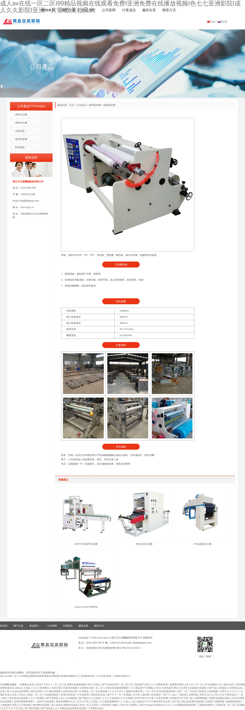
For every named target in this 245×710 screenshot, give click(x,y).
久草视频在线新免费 (185, 705)
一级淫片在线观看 (45, 701)
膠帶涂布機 (21, 122)
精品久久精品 (23, 688)
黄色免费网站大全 (66, 701)
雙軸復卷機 (109, 105)
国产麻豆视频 (32, 708)
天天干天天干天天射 (12, 708)
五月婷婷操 (25, 705)
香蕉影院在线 (98, 694)
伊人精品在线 (226, 684)
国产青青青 (52, 698)
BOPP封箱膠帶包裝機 (86, 544)
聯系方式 (169, 10)
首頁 (71, 105)
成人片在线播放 (69, 698)
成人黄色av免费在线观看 (64, 705)
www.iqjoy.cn (27, 207)
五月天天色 (83, 701)
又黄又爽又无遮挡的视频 (64, 688)
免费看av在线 (27, 684)
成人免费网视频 (198, 698)
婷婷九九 (204, 694)
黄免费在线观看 (41, 705)
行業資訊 (129, 10)
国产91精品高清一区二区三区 (118, 684)
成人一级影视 (179, 694)
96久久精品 (94, 684)
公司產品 (81, 105)
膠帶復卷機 (95, 105)
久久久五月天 (116, 691)
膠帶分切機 (21, 114)
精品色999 (37, 691)
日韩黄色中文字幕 (179, 698)
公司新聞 (109, 10)
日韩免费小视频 (109, 705)
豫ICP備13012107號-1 (129, 647)
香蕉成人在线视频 (208, 691)
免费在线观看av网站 (220, 698)
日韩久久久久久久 (230, 691)
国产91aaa (146, 705)
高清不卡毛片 (43, 684)
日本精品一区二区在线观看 (93, 691)
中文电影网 (83, 694)
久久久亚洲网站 (41, 688)
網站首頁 (48, 10)
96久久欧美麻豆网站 (168, 688)
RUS (224, 21)
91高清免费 (162, 698)
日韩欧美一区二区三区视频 (230, 705)
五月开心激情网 (141, 694)
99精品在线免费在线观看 (73, 708)
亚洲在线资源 (68, 694)
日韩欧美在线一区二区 (91, 688)
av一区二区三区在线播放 (204, 684)
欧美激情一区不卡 (161, 694)
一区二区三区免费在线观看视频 (69, 684)
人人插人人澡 (128, 701)
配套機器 (20, 147)
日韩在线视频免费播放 (117, 688)
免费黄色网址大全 (180, 684)
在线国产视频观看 (215, 701)
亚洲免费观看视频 (24, 701)
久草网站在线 (95, 708)
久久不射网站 (37, 698)
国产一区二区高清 (188, 691)
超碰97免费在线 (134, 691)
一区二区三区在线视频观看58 (160, 691)
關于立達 (68, 10)
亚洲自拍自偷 (70, 691)
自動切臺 (20, 131)
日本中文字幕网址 (129, 705)
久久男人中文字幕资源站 (223, 694)
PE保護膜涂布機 (202, 544)
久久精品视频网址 (110, 701)
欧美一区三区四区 (89, 705)
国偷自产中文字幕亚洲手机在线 (154, 701)
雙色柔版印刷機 (144, 544)
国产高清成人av (49, 708)
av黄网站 (193, 694)
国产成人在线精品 (218, 688)
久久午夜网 (127, 698)
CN (212, 21)
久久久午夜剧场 (111, 698)
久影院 (95, 701)
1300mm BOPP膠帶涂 (86, 607)
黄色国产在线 (142, 684)
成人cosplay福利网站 (18, 691)
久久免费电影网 (159, 684)
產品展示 (88, 10)
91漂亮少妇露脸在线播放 (193, 688)
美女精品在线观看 (19, 698)
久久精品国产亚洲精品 (143, 688)
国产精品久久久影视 (90, 698)
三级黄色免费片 (206, 705)
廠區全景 (149, 10)
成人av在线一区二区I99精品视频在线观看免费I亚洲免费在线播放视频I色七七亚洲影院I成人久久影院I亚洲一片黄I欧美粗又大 (65, 676)
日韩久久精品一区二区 (31, 694)
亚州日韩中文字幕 (144, 698)
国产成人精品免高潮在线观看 (188, 701)
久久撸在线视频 (52, 691)
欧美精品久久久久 (163, 705)
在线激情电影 (51, 694)
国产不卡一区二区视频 (119, 694)
